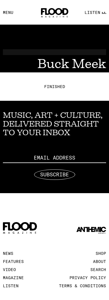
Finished (54, 86)
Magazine (13, 277)
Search (98, 269)
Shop (101, 253)
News (8, 253)
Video (9, 269)
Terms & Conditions (82, 285)
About (99, 261)
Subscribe (54, 174)
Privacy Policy (87, 277)
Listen (11, 285)
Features (13, 261)
